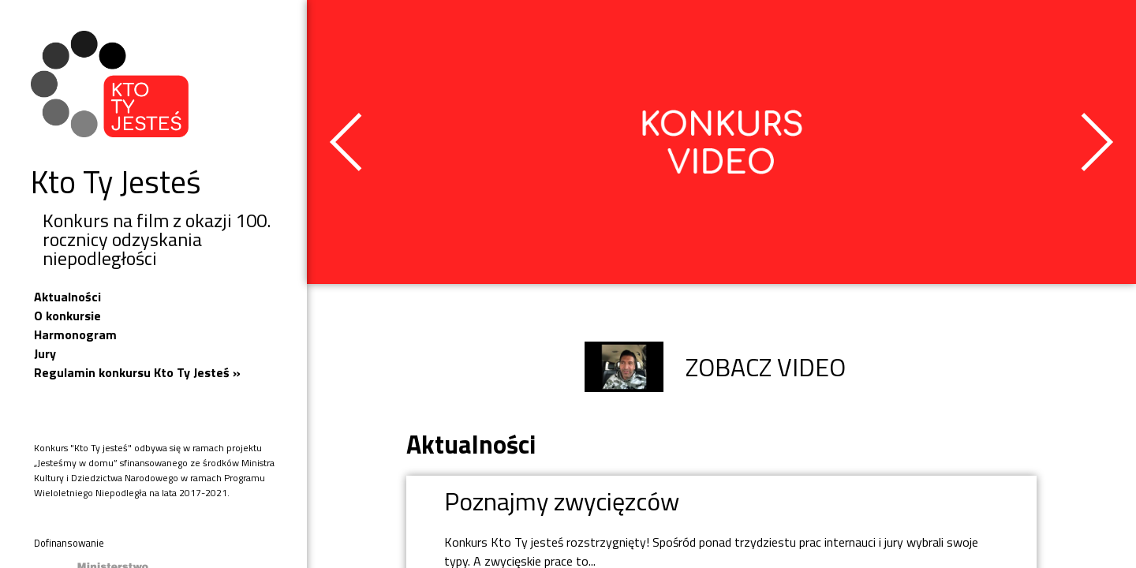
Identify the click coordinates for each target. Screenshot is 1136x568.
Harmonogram (75, 334)
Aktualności (67, 296)
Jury (45, 353)
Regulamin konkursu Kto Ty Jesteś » (137, 372)
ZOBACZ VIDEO (715, 367)
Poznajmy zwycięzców (561, 501)
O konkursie (67, 315)
